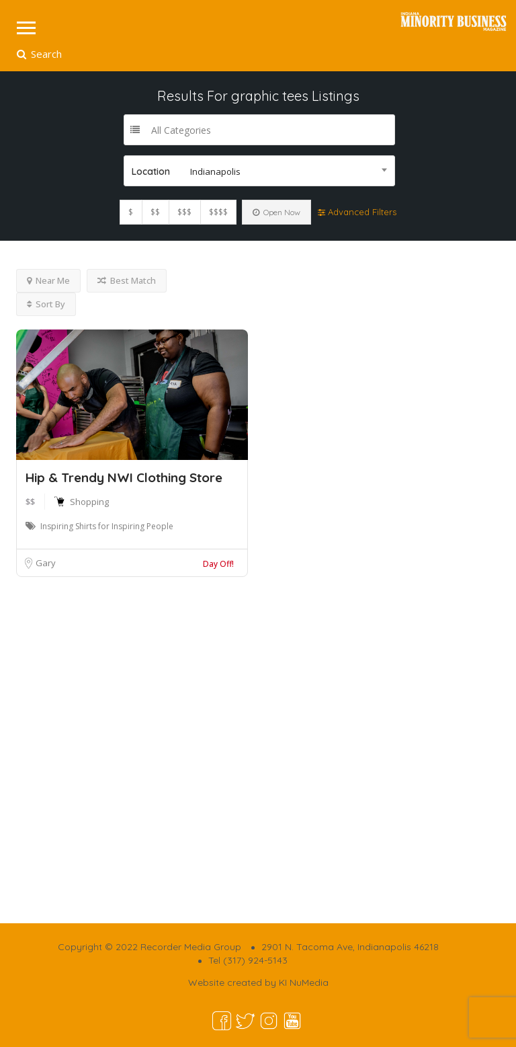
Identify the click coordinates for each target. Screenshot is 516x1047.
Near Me (48, 280)
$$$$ (218, 212)
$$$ (184, 212)
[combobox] (259, 170)
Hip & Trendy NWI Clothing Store (124, 477)
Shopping (89, 502)
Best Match (126, 280)
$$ (155, 212)
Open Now (276, 212)
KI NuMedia (304, 982)
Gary (46, 563)
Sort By (46, 304)
